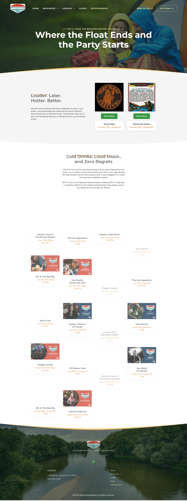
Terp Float (108, 125)
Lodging (68, 8)
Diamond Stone (142, 125)
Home (36, 8)
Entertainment (99, 8)
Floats (83, 8)
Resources (50, 8)
